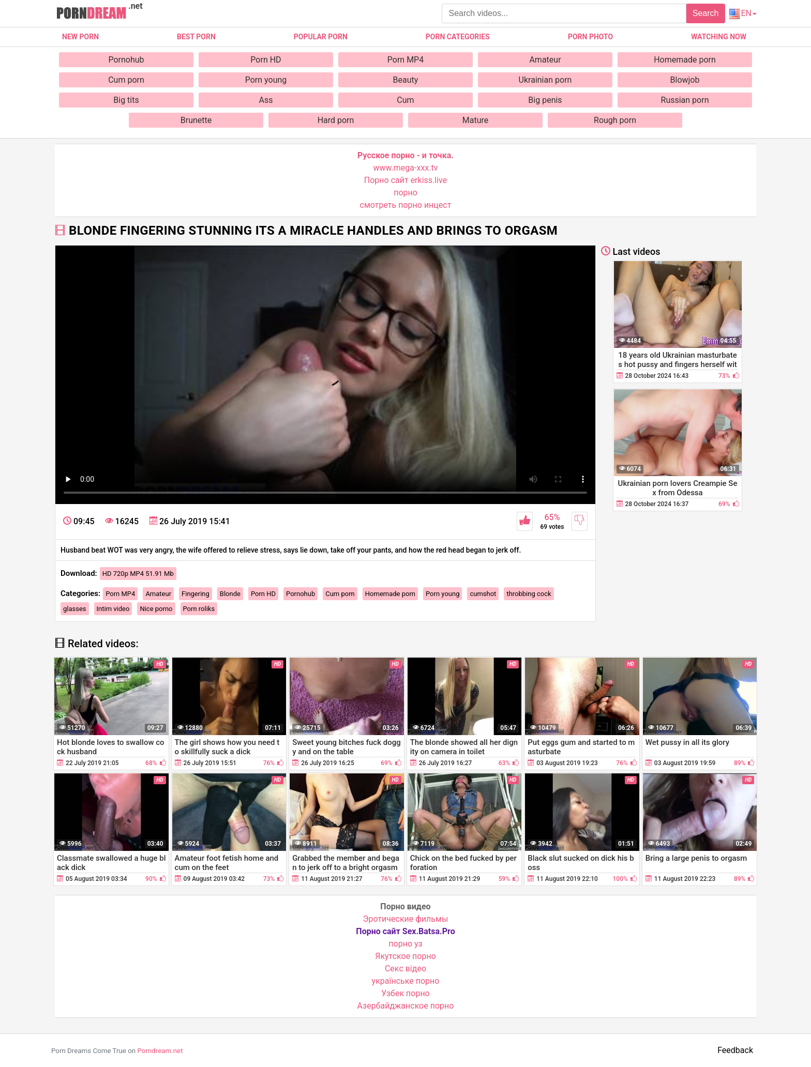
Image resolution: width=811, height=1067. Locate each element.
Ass (266, 100)
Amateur (545, 60)
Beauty (405, 80)
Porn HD (265, 60)
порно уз (405, 944)
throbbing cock (528, 594)
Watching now (718, 37)
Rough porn (615, 120)
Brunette (196, 120)
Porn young (266, 80)
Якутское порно (405, 956)
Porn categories (458, 37)
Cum (405, 100)
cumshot (483, 594)
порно (405, 192)
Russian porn (685, 100)
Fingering (195, 594)
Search (706, 13)
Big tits (126, 100)
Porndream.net (160, 1051)
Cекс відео (405, 968)
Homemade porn (685, 60)
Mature (475, 120)
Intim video (113, 609)
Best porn (196, 37)
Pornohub (126, 60)
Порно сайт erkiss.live (405, 180)
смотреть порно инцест (406, 205)
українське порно (406, 981)
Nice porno (156, 609)
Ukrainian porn (545, 80)
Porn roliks (199, 609)
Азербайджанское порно (405, 1006)
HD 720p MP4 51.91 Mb (138, 573)
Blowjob (685, 80)
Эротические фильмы (405, 919)
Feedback (735, 1050)
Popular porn (321, 37)
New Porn (80, 37)
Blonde (230, 594)
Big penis (545, 100)
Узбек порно (405, 993)
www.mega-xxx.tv (405, 168)
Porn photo (590, 37)
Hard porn (336, 120)
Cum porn (126, 80)
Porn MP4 (405, 60)
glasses (74, 609)
